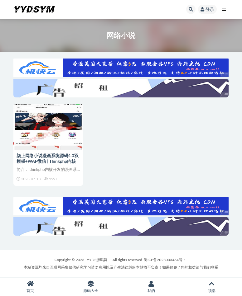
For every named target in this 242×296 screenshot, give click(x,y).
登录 (207, 9)
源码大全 (90, 287)
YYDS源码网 (97, 259)
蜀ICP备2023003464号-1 (165, 259)
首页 (30, 287)
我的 (151, 287)
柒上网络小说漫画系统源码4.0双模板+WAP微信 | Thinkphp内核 (47, 158)
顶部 (212, 287)
